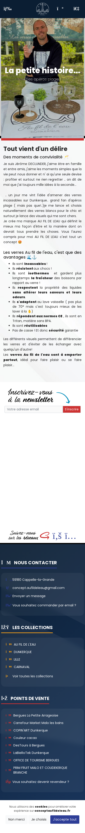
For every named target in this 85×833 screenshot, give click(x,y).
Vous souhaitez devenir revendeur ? (40, 782)
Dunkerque (19, 652)
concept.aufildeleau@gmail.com (38, 588)
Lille (13, 659)
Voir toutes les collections (32, 676)
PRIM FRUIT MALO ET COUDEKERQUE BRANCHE (36, 770)
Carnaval (18, 667)
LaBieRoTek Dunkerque (27, 753)
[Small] (34, 409)
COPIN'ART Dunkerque (27, 730)
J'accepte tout (65, 819)
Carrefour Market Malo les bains (34, 723)
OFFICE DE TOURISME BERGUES (32, 760)
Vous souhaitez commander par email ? (44, 605)
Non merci (16, 819)
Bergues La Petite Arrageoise (32, 715)
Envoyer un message (29, 596)
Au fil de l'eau (21, 644)
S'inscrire (72, 409)
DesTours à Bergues (25, 745)
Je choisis (38, 819)
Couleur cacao (21, 738)
